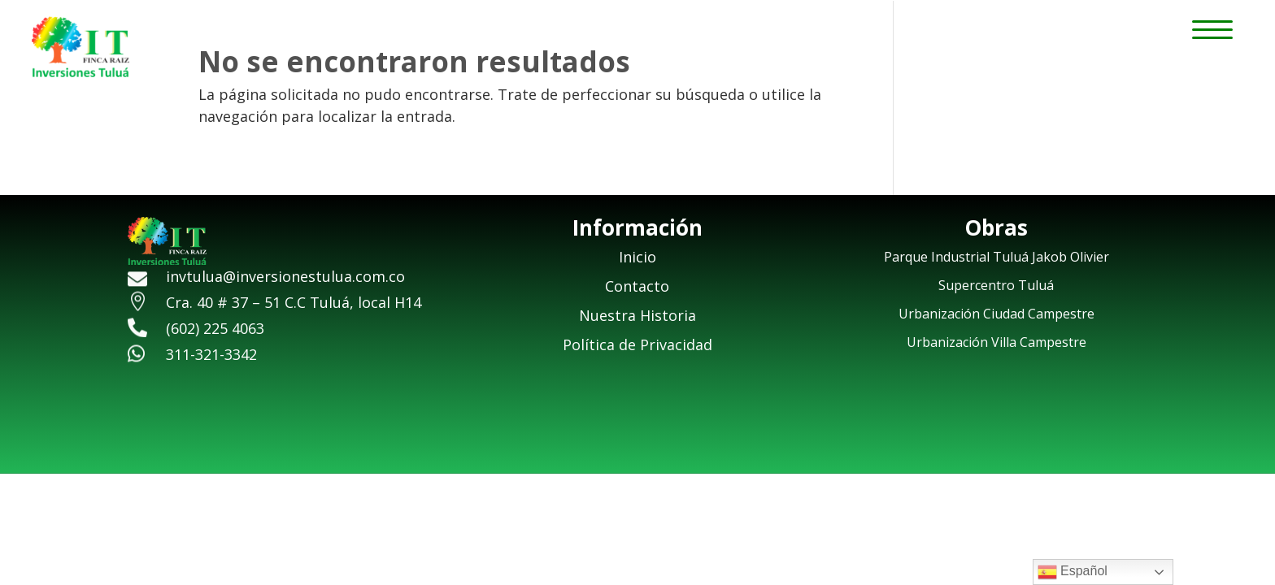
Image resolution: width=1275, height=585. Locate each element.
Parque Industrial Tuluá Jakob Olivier (996, 257)
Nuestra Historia (637, 315)
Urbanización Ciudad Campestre (996, 314)
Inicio (637, 256)
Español (1072, 572)
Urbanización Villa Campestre (996, 342)
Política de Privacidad (637, 344)
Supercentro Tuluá (996, 285)
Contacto (637, 286)
